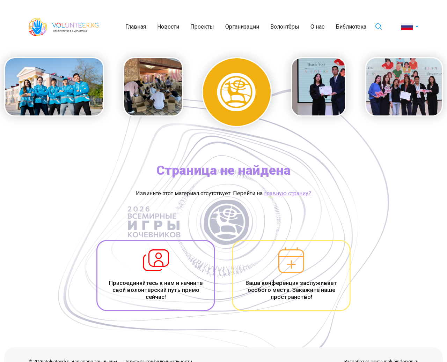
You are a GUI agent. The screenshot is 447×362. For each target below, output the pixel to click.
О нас (317, 26)
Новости (168, 26)
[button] (409, 27)
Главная (135, 26)
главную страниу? (287, 193)
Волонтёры (284, 26)
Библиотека (351, 26)
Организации (242, 26)
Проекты (202, 26)
